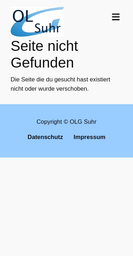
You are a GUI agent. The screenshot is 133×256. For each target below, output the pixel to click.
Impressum (90, 137)
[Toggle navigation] (115, 17)
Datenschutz (45, 137)
